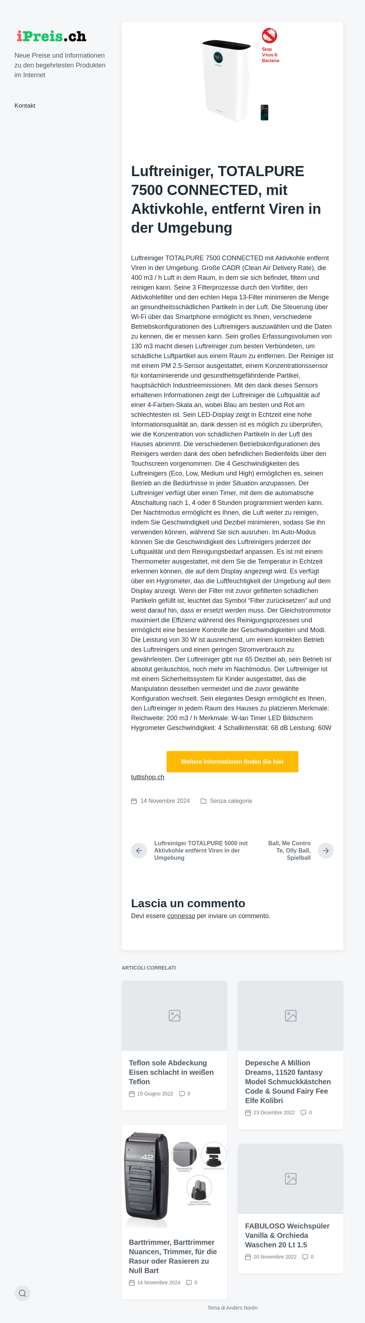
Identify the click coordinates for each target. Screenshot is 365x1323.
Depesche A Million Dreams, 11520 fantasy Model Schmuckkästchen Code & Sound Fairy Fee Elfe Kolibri (288, 1126)
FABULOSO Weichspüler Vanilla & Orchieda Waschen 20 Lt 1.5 (287, 1279)
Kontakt (24, 105)
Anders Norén (241, 1308)
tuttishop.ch (147, 777)
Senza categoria (231, 801)
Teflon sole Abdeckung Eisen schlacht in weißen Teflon (171, 1116)
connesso (181, 916)
